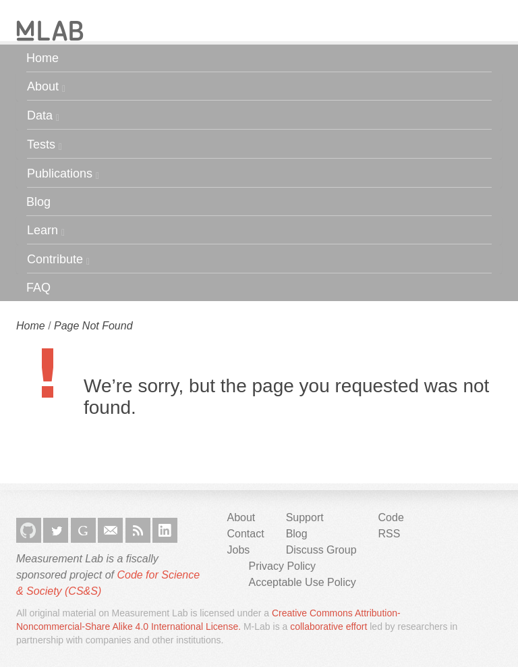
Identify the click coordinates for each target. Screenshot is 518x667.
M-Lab (50, 30)
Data (43, 116)
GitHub (28, 530)
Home (42, 58)
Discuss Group (321, 550)
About (46, 87)
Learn (46, 230)
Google (83, 530)
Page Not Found (93, 325)
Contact (245, 533)
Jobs (238, 550)
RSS (137, 530)
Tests (44, 145)
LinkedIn (164, 530)
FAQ (38, 287)
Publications (63, 174)
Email (110, 530)
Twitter (55, 530)
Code (391, 517)
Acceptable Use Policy (302, 582)
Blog (38, 202)
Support (305, 517)
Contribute (58, 259)
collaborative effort (328, 626)
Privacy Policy (282, 566)
